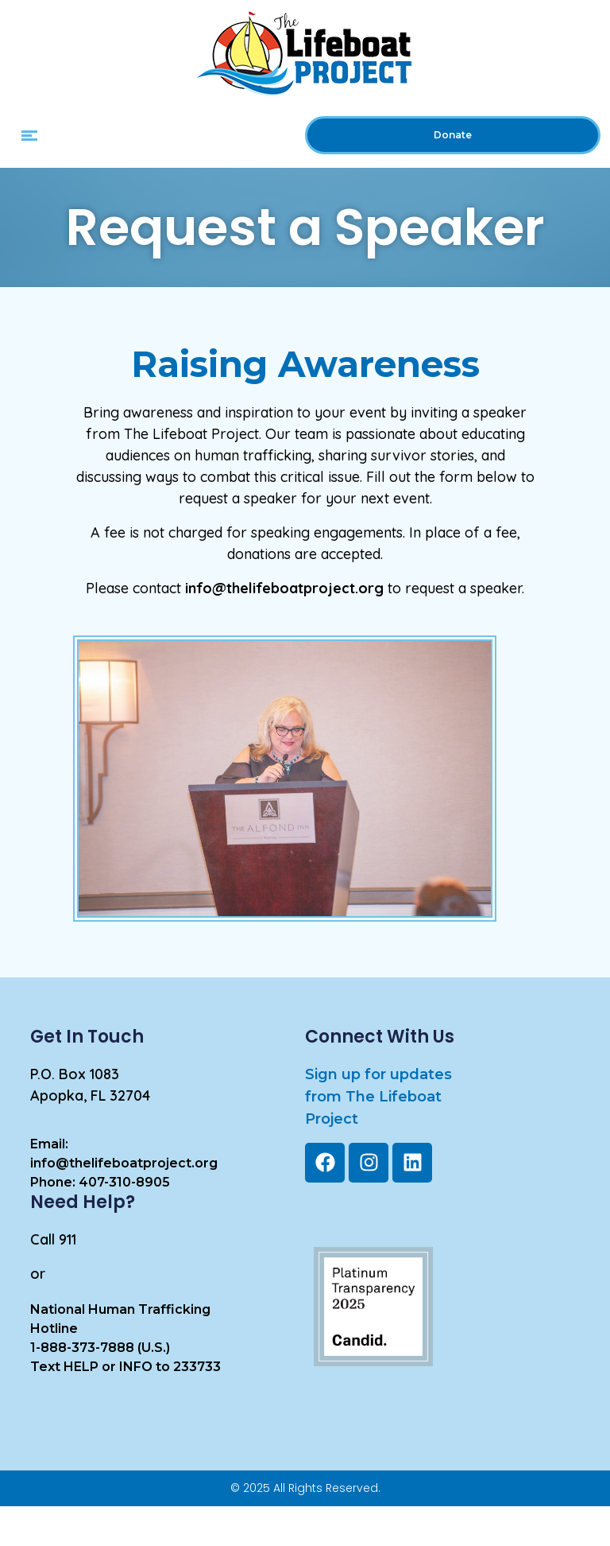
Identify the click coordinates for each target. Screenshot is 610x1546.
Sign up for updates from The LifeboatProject (378, 1097)
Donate (453, 135)
